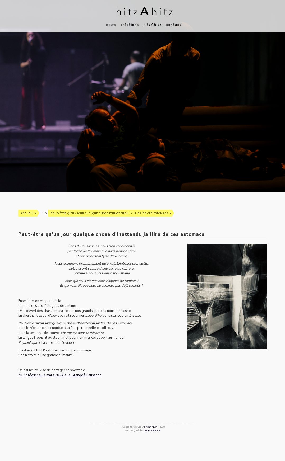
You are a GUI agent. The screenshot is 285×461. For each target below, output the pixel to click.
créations (130, 24)
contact (173, 24)
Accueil (27, 213)
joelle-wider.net (152, 430)
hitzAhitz (152, 24)
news (111, 24)
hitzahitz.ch (150, 427)
